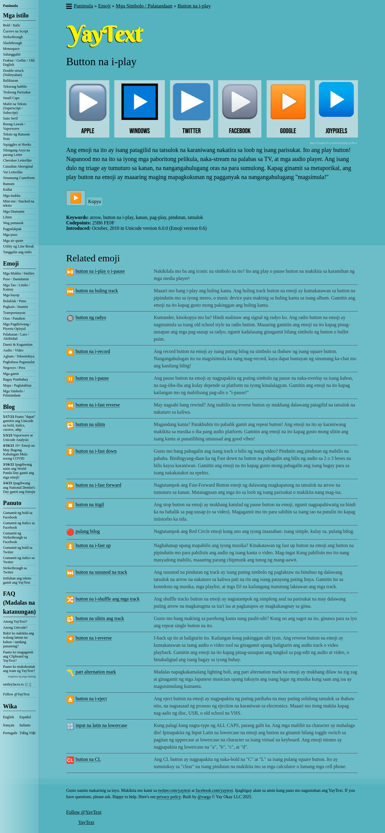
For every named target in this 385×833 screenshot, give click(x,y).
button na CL (88, 759)
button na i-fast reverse (97, 404)
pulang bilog (87, 531)
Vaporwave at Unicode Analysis (18, 437)
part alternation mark (95, 671)
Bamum (8, 184)
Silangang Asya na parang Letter (16, 152)
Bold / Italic (11, 25)
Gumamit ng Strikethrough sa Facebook (15, 537)
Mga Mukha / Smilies (18, 273)
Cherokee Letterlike (17, 160)
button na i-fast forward (98, 485)
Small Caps (11, 98)
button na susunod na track (101, 572)
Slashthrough (12, 43)
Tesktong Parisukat (16, 92)
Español (25, 717)
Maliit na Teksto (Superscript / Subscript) (14, 108)
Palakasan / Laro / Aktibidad (16, 336)
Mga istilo (16, 15)
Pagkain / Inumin (15, 307)
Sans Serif (10, 118)
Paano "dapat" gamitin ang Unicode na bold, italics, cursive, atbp (19, 423)
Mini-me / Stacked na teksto (18, 203)
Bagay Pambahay (15, 379)
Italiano (25, 725)
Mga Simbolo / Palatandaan (14, 393)
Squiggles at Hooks (17, 144)
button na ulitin (90, 424)
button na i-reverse (93, 637)
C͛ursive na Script (15, 31)
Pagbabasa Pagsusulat (19, 362)
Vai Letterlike (13, 172)
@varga (204, 797)
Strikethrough (13, 37)
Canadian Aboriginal (18, 166)
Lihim (7, 217)
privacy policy (169, 797)
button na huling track (96, 290)
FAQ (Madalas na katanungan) (19, 602)
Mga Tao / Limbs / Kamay (16, 287)
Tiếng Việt (28, 733)
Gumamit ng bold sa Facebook (17, 515)
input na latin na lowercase (101, 725)
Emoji (11, 263)
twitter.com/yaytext (174, 790)
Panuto (12, 503)
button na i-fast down (95, 451)
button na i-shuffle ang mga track (107, 598)
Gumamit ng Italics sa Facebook (19, 525)
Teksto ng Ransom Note (16, 136)
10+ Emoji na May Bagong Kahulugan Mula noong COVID (19, 452)
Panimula (10, 6)
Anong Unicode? (15, 627)
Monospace (11, 49)
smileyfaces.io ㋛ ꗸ (17, 684)
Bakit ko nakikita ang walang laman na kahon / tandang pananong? (18, 639)
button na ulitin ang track (99, 618)
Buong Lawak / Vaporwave (14, 126)
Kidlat (7, 189)
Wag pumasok (13, 223)
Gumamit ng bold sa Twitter (17, 550)
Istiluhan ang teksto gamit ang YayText (17, 580)
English (8, 717)
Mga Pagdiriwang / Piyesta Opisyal (17, 326)
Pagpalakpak (12, 229)
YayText (86, 822)
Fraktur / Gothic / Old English (19, 62)
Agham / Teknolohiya (18, 356)
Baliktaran (10, 80)
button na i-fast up (93, 545)
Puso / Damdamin (16, 279)
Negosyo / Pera (14, 368)
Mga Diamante (14, 211)
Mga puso (10, 235)
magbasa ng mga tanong (22, 676)
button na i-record (92, 351)
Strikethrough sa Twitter (15, 570)
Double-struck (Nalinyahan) (13, 72)
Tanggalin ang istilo (17, 252)
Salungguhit (11, 54)
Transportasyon (14, 313)
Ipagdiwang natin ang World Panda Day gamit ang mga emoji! (18, 470)
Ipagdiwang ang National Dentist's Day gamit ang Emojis (19, 487)
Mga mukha (11, 195)
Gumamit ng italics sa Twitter (19, 560)
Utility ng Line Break (18, 246)
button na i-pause (92, 378)
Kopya (94, 201)
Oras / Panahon (14, 318)
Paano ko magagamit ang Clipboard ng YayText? (18, 656)
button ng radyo (90, 317)
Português (10, 733)
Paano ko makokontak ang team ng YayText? (19, 668)
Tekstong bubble (15, 86)
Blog (9, 406)
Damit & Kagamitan (17, 344)
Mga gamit (11, 374)
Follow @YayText (16, 694)
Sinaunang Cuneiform (19, 178)
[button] (68, 7)
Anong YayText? (15, 621)
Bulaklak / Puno (14, 301)
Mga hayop (11, 295)
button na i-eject (91, 698)
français (8, 725)
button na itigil (89, 504)
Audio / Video (13, 350)
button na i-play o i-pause (100, 271)
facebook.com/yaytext (214, 790)
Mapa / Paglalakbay (17, 385)
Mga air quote (13, 241)
